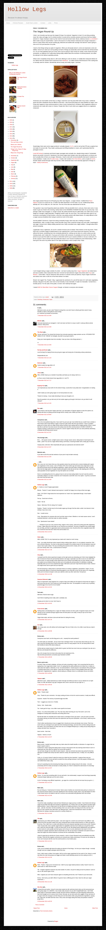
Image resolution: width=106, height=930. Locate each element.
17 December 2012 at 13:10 (44, 782)
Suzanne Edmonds (42, 579)
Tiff (38, 818)
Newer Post (37, 908)
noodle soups (55, 159)
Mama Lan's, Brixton (16, 144)
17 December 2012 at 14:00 (44, 813)
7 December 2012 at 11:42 (44, 367)
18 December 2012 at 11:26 (44, 881)
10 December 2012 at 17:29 (44, 549)
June (12, 167)
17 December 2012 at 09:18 (44, 684)
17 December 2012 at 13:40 (44, 795)
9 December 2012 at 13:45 (44, 456)
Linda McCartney (38, 153)
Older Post (95, 908)
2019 (11, 122)
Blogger (56, 921)
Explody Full (40, 385)
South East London (32, 23)
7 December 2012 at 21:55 (44, 403)
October (13, 158)
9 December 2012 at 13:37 (44, 447)
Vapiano (39, 678)
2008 (11, 188)
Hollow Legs (27, 9)
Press (56, 23)
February (13, 176)
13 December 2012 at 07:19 (44, 619)
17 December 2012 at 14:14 (44, 841)
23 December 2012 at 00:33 (44, 901)
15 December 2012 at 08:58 (44, 631)
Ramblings (40, 299)
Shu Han (39, 887)
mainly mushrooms (42, 162)
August (13, 162)
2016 (11, 129)
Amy (38, 555)
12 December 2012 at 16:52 (44, 603)
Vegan (50, 299)
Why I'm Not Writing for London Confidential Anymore (17, 73)
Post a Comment (39, 904)
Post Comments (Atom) (46, 911)
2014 (11, 133)
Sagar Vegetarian (82, 271)
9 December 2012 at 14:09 (44, 479)
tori (38, 625)
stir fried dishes (77, 159)
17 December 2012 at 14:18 (44, 857)
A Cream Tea (20, 96)
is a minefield (93, 39)
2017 (11, 127)
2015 (11, 131)
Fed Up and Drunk (42, 350)
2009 (11, 186)
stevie (39, 372)
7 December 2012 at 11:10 (44, 357)
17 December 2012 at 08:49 (44, 657)
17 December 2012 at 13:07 (44, 768)
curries (93, 159)
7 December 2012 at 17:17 (44, 380)
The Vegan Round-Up (16, 146)
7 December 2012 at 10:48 (44, 315)
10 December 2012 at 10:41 (44, 532)
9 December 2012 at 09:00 (44, 414)
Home (8, 23)
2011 (11, 181)
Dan (38, 408)
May (12, 169)
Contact (42, 23)
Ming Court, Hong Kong (17, 152)
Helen (39, 537)
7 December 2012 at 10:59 (44, 345)
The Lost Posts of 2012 (17, 142)
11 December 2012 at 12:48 (44, 574)
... (37, 462)
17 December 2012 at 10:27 (44, 737)
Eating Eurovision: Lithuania (22, 87)
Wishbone (65, 60)
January (13, 178)
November (14, 155)
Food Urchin (40, 608)
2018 (11, 124)
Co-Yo (72, 146)
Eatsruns (39, 363)
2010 (11, 183)
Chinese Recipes (18, 23)
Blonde (39, 321)
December (14, 140)
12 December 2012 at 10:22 (44, 587)
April (12, 171)
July (12, 164)
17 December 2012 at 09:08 (44, 673)
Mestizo (35, 274)
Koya (90, 273)
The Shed (40, 332)
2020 (11, 120)
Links (49, 23)
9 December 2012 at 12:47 (44, 432)
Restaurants (46, 299)
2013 (11, 136)
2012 (11, 138)
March (13, 174)
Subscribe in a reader (13, 208)
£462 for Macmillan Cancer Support (48, 287)
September (14, 160)
